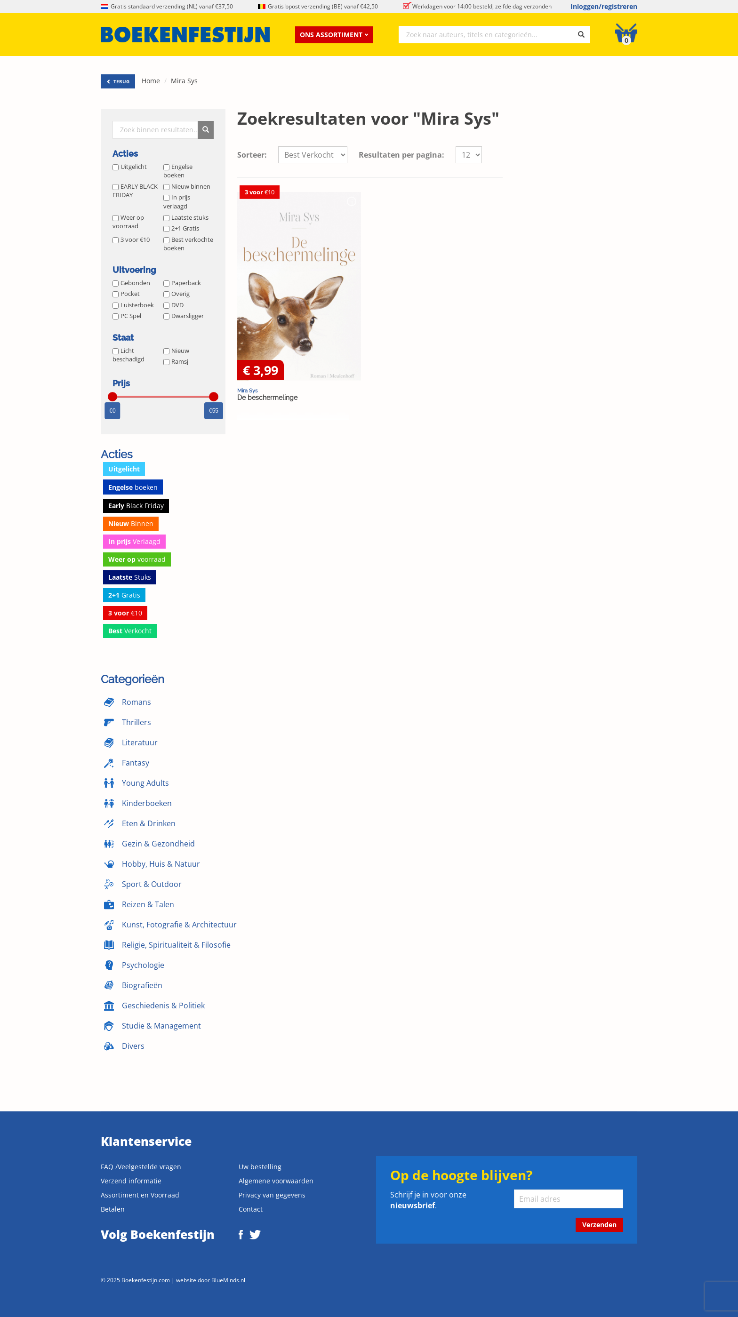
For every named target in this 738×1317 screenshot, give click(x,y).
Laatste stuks (186, 217)
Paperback (182, 283)
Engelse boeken (178, 171)
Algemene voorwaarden (276, 1180)
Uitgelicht (129, 166)
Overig (176, 293)
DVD (173, 305)
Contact (251, 1209)
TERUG (117, 81)
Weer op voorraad (128, 222)
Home (151, 80)
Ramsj (175, 361)
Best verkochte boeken (188, 244)
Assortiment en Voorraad (140, 1194)
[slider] (112, 396)
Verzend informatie (131, 1180)
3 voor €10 (131, 239)
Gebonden (131, 283)
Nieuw (176, 350)
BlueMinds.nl (228, 1280)
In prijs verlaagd (176, 201)
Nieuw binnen (186, 186)
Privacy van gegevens (272, 1194)
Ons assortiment (334, 34)
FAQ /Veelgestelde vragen (141, 1166)
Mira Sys (184, 80)
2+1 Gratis (181, 228)
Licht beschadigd (128, 355)
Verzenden (599, 1224)
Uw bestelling (260, 1166)
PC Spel (126, 315)
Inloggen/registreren (603, 6)
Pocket (126, 293)
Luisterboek (133, 305)
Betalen (113, 1209)
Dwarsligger (183, 315)
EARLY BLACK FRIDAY (135, 191)
